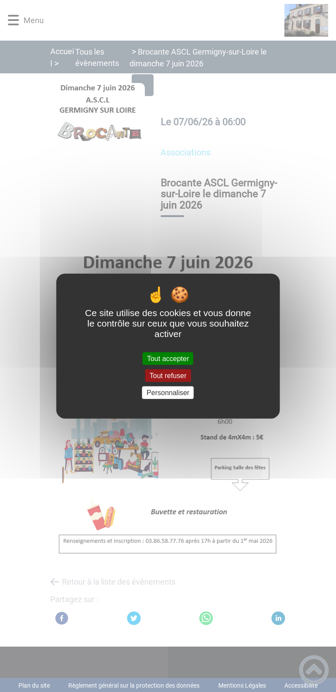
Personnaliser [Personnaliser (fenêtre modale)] (168, 392)
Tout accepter (168, 358)
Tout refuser (168, 375)
